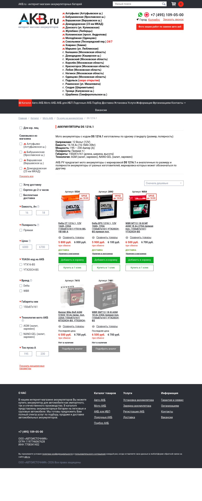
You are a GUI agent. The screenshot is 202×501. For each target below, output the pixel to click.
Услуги (132, 102)
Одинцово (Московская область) (84, 76)
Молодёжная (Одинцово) (79, 38)
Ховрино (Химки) (74, 45)
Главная (23, 118)
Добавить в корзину (72, 259)
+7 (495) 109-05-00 (167, 15)
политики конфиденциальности (57, 454)
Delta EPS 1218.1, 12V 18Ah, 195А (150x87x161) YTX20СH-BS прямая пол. (105, 227)
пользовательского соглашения (90, 454)
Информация (144, 102)
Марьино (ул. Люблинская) (80, 48)
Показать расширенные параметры (32, 367)
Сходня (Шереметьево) (78, 87)
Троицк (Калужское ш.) (78, 90)
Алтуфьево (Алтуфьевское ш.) (82, 13)
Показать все (26, 176)
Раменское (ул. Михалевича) (81, 83)
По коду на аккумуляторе (70, 118)
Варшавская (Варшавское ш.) (82, 20)
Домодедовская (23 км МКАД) (82, 23)
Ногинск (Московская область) (83, 73)
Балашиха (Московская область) (84, 52)
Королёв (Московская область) (83, 62)
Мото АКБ (50, 102)
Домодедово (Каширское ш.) (81, 55)
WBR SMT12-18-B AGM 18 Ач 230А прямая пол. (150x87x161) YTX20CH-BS (105, 316)
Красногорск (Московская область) (85, 66)
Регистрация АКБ (133, 411)
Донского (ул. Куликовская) (81, 27)
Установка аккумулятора (138, 400)
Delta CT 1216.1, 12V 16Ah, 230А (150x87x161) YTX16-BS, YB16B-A (72, 227)
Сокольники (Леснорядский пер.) (87, 41)
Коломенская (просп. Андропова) (84, 34)
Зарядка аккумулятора (137, 405)
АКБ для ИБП (65, 102)
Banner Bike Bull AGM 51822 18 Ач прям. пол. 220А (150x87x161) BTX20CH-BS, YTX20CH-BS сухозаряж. (72, 316)
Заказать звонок (173, 19)
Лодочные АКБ (82, 102)
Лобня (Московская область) (81, 69)
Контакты (177, 102)
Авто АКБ (37, 102)
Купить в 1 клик (72, 267)
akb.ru (27, 457)
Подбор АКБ (101, 423)
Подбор (96, 102)
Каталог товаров (105, 393)
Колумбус (154, 19)
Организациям (162, 102)
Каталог (25, 102)
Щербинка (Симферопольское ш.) (84, 94)
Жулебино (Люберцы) (77, 31)
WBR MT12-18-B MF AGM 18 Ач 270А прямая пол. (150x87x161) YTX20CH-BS (139, 227)
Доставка (108, 102)
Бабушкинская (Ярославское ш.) (83, 16)
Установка (120, 102)
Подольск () (81, 80)
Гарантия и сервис (172, 400)
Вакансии (101, 110)
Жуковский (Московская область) (85, 59)
